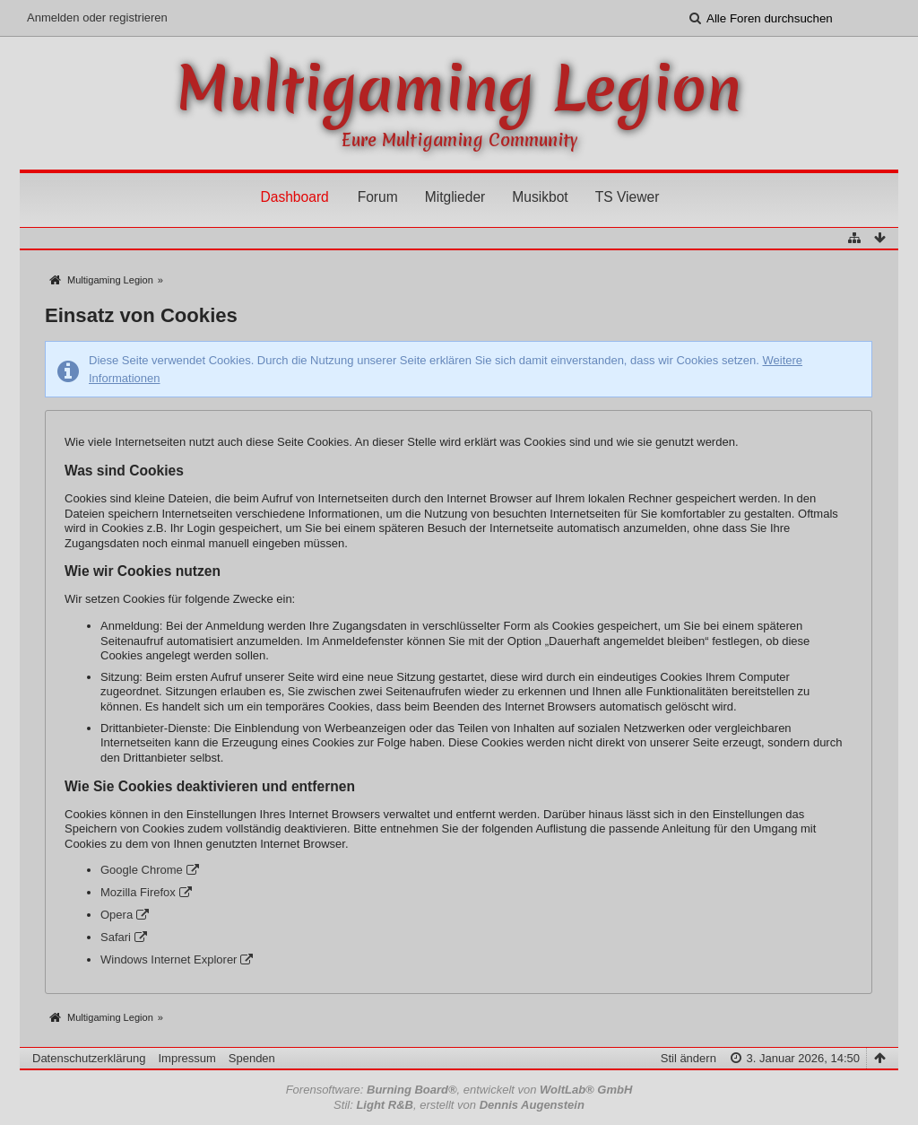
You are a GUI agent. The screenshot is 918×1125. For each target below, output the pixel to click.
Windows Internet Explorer (168, 959)
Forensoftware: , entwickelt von (459, 1089)
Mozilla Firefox (138, 892)
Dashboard (294, 197)
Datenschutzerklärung (88, 1058)
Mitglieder (455, 197)
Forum (378, 197)
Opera (116, 914)
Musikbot (539, 197)
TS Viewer (627, 197)
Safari (115, 937)
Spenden (252, 1058)
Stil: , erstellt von (459, 1105)
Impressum (186, 1058)
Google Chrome (141, 869)
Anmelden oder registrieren (97, 17)
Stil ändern (688, 1058)
